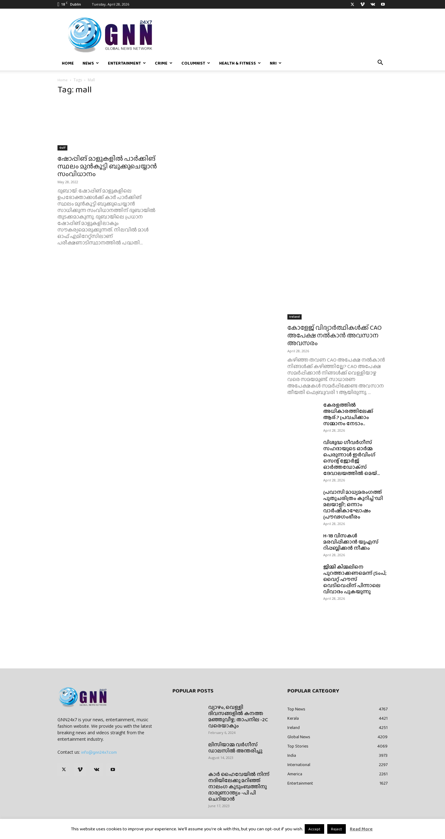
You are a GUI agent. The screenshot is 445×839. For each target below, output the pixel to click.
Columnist (195, 63)
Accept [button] (314, 829)
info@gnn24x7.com (99, 752)
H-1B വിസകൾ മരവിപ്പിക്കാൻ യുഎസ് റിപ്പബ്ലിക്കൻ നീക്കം (351, 542)
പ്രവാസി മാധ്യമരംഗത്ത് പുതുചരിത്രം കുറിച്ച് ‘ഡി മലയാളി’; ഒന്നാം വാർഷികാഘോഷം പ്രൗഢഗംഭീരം (353, 504)
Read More (361, 828)
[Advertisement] (337, 136)
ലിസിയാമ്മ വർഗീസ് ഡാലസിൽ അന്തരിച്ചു (235, 748)
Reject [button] (336, 829)
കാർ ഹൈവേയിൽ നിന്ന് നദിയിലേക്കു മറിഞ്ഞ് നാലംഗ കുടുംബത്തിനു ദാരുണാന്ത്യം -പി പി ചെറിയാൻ (238, 786)
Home (68, 63)
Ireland (294, 316)
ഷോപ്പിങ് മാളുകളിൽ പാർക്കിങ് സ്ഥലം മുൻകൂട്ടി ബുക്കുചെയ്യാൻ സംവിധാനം (107, 166)
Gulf (62, 147)
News (91, 63)
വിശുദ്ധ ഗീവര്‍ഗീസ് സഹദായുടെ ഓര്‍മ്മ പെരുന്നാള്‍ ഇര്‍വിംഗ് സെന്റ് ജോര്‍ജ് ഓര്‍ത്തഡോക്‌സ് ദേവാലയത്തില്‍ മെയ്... (351, 458)
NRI (276, 63)
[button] (380, 63)
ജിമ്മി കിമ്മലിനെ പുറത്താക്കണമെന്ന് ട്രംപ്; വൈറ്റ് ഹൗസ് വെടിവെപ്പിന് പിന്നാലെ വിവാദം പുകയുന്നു (355, 579)
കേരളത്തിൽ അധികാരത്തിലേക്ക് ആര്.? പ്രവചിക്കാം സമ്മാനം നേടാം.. (348, 414)
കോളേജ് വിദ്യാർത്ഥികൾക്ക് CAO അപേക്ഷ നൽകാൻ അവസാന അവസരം (334, 335)
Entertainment (127, 63)
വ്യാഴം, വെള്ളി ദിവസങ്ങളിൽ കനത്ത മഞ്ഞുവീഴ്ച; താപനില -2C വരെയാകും (238, 716)
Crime (163, 63)
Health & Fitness (240, 63)
